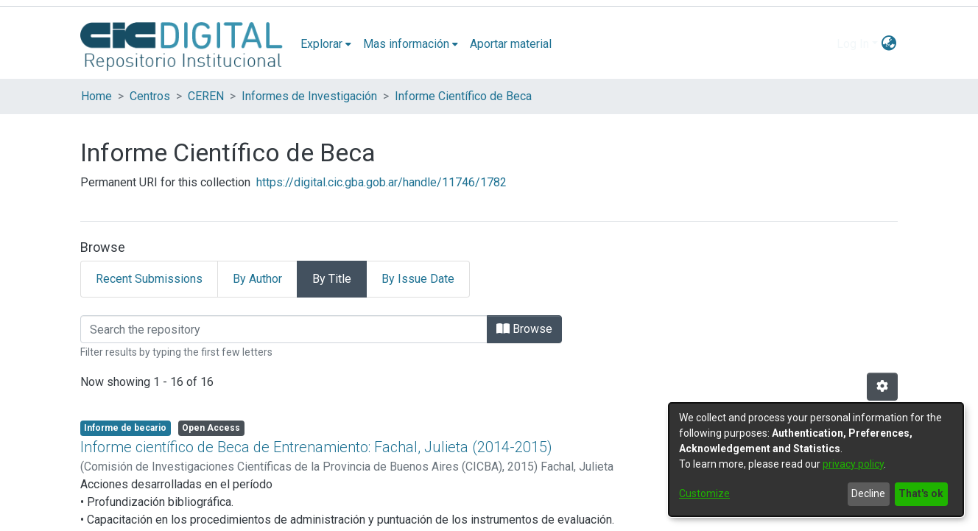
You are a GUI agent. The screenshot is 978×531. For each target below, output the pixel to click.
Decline (868, 493)
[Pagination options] (882, 387)
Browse (524, 329)
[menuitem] (326, 44)
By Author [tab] (257, 279)
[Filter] (284, 329)
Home (96, 96)
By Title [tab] (331, 279)
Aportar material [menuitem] (511, 44)
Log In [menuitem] (853, 44)
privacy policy (853, 464)
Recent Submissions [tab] (149, 279)
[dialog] (816, 459)
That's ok (920, 493)
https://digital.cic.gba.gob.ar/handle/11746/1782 (381, 182)
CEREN (206, 96)
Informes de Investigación (309, 96)
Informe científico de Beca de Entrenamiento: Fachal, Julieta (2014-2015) (316, 447)
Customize (704, 493)
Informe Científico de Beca (463, 96)
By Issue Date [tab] (417, 279)
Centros (150, 96)
